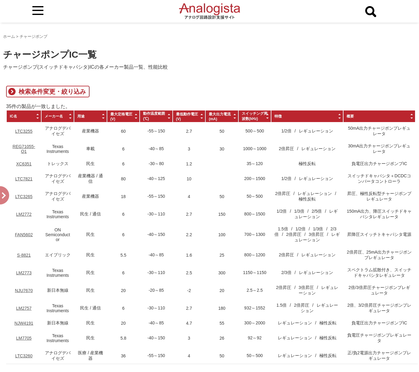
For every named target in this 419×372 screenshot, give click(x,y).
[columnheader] (24, 116)
